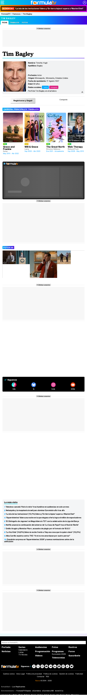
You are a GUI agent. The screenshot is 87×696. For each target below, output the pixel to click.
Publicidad (79, 674)
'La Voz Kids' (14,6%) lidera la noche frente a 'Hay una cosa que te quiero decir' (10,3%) (43, 532)
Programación (42, 651)
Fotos (25, 22)
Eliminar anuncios (44, 28)
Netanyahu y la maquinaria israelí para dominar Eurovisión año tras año (35, 510)
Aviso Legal (20, 674)
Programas (58, 651)
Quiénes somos (9, 674)
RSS (47, 676)
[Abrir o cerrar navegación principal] (2, 2)
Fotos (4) (8, 248)
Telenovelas (58, 657)
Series (21, 647)
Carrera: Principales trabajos (21, 109)
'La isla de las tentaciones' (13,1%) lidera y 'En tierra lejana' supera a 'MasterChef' (40, 514)
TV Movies (22, 654)
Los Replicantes (18, 686)
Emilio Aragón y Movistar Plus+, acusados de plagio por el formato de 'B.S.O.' (38, 528)
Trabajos (14, 22)
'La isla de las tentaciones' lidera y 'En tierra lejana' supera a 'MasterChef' (42, 8)
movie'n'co (59, 691)
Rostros (73, 647)
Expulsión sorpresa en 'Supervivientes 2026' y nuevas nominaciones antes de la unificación (39, 540)
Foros (72, 651)
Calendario (23, 650)
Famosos (17, 14)
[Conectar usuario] (84, 2)
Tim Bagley (27, 14)
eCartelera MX (48, 691)
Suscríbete (74, 655)
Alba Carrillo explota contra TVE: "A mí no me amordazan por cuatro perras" (38, 535)
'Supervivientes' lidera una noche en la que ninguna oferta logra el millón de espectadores (43, 517)
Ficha (4, 22)
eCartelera (36, 691)
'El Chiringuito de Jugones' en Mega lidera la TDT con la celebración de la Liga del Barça (42, 521)
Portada (6, 647)
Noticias (6, 651)
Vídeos (38, 655)
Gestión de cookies (66, 674)
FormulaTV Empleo (23, 691)
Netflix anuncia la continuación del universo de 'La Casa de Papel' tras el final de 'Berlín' (42, 525)
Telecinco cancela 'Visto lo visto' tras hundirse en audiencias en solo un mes (37, 506)
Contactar (40, 676)
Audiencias (41, 647)
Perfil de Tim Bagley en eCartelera (42, 91)
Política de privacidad (34, 674)
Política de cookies (51, 674)
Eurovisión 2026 (59, 654)
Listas (21, 652)
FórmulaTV (5, 14)
